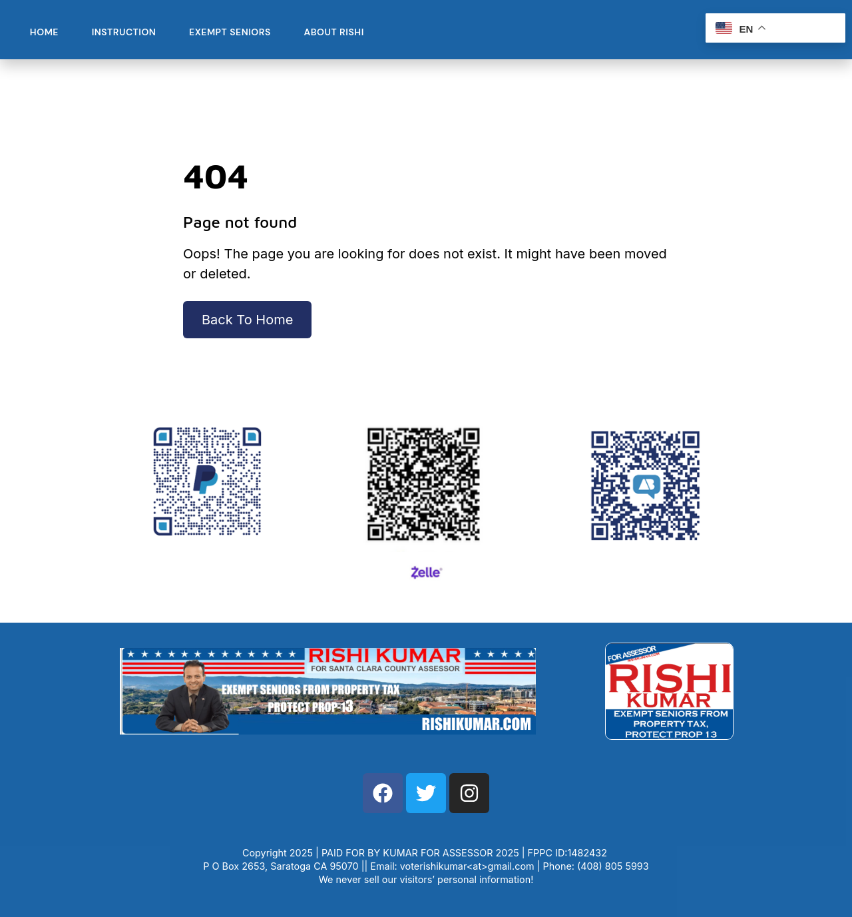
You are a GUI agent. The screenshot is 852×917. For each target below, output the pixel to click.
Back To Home (247, 320)
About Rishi (330, 32)
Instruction (122, 32)
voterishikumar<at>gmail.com (467, 866)
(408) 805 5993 (613, 866)
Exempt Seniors (227, 32)
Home (43, 32)
